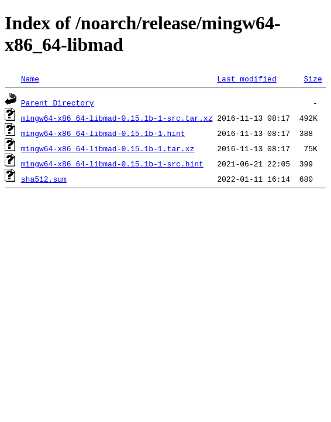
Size (313, 78)
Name (30, 78)
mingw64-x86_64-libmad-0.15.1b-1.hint (103, 133)
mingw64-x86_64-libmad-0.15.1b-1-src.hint (112, 163)
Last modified (246, 78)
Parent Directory (57, 102)
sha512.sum (44, 178)
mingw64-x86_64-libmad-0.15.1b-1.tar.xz (107, 148)
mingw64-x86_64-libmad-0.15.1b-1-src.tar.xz (117, 118)
